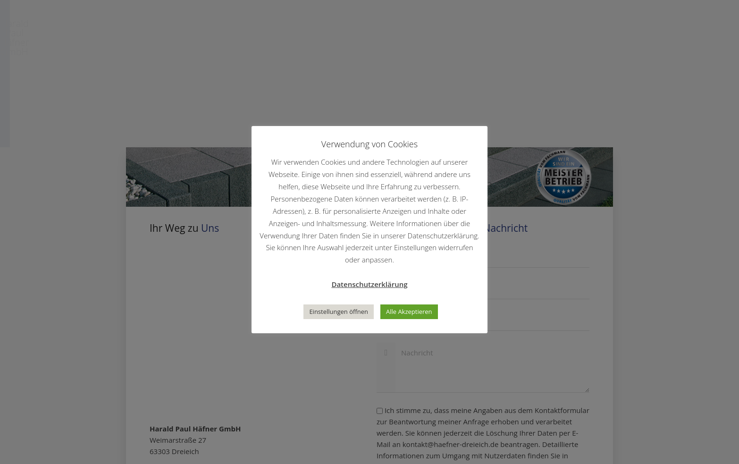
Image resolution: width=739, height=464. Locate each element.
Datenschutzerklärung (369, 284)
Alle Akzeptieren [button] (409, 311)
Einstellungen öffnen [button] (338, 311)
